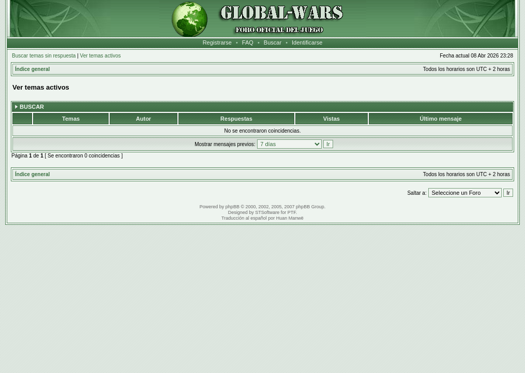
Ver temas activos (100, 56)
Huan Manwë (290, 218)
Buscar (272, 42)
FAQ (247, 42)
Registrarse (217, 42)
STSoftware (267, 212)
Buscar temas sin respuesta (44, 56)
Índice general (32, 69)
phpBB (232, 206)
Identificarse (307, 42)
